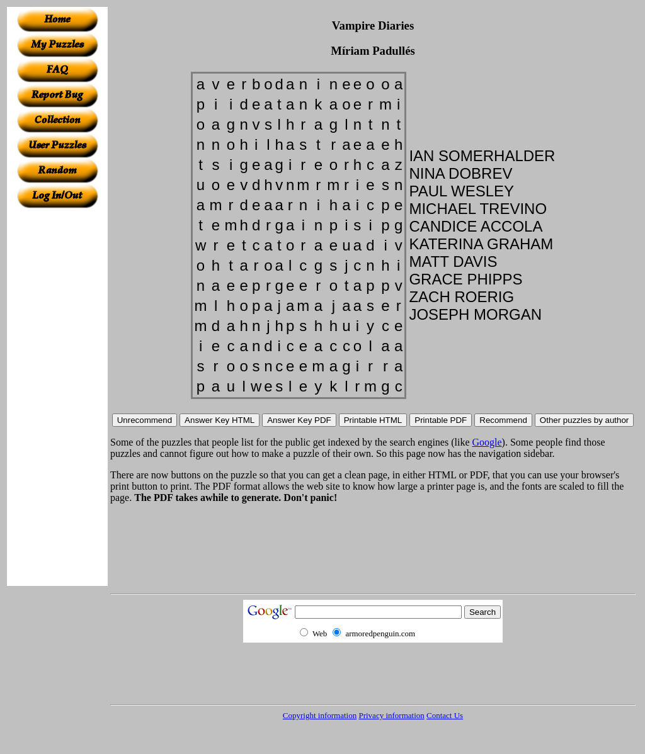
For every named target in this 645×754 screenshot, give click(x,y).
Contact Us (444, 715)
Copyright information (320, 715)
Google (487, 442)
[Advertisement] (57, 397)
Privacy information (391, 715)
